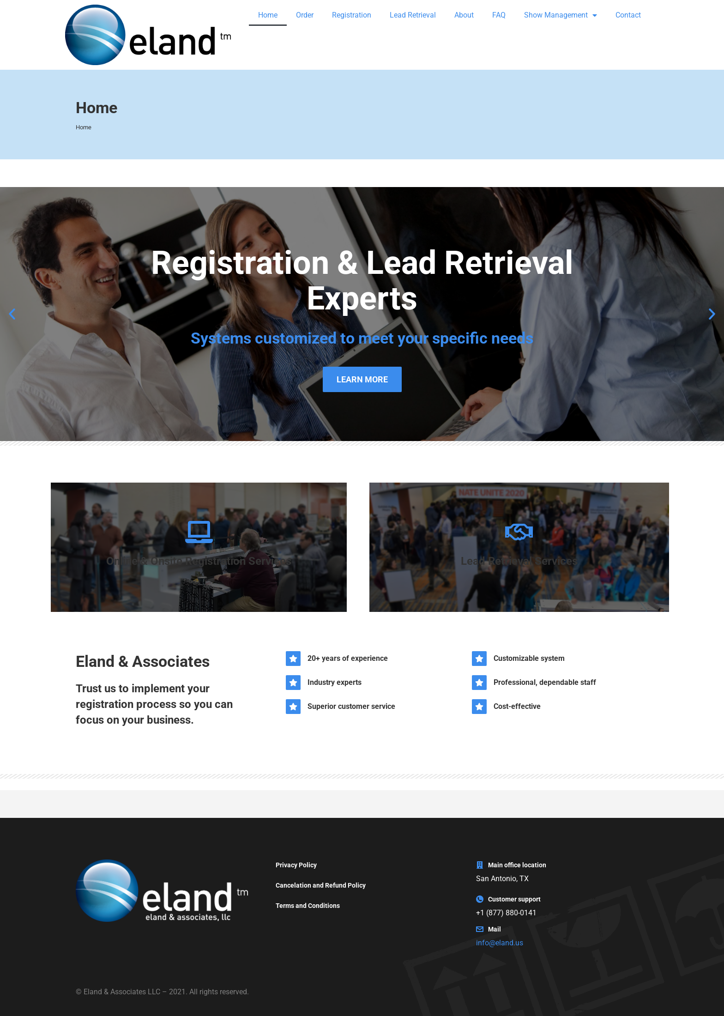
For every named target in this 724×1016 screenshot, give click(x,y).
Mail (494, 929)
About (464, 15)
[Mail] (479, 929)
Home (268, 15)
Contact (628, 15)
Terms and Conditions (308, 905)
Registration (351, 15)
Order (305, 15)
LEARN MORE (362, 379)
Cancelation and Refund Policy (321, 885)
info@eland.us (499, 942)
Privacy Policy (296, 865)
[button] (12, 314)
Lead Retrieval (413, 15)
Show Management (560, 15)
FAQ (499, 15)
